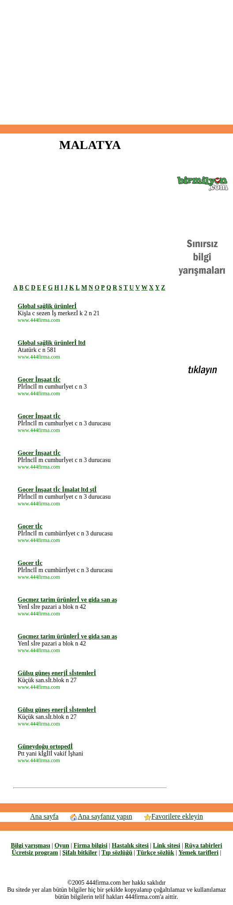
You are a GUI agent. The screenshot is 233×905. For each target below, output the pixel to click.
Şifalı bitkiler (79, 852)
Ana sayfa (44, 816)
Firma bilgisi (91, 845)
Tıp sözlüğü (116, 852)
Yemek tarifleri (198, 852)
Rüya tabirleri (203, 845)
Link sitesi (166, 845)
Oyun (61, 845)
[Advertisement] (116, 62)
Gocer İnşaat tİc (39, 379)
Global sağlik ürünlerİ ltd (52, 343)
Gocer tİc (30, 526)
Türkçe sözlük (155, 852)
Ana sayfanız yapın (100, 816)
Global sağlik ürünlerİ (47, 306)
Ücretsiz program (35, 852)
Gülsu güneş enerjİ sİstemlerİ (57, 673)
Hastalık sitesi (130, 845)
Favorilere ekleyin (173, 816)
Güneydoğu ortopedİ (45, 746)
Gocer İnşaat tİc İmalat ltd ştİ (57, 489)
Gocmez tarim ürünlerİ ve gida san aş (67, 599)
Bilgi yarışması (30, 845)
